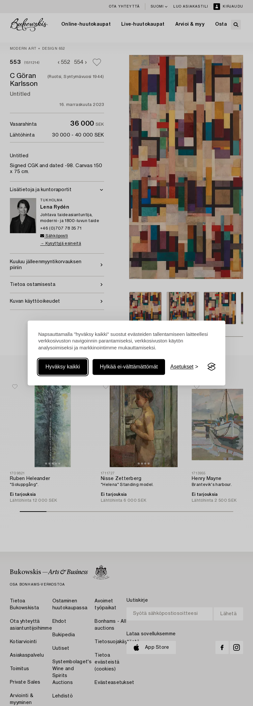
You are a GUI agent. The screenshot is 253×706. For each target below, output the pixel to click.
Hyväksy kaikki (62, 366)
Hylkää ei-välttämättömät (129, 366)
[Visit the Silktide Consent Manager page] (211, 367)
